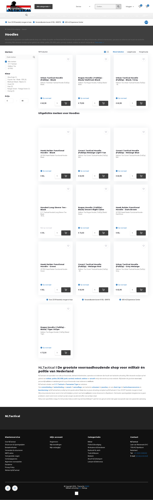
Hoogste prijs (143, 52)
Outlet (140, 16)
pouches (105, 387)
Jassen (24, 29)
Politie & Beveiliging (20, 16)
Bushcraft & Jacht (56, 16)
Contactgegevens (11, 459)
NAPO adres (9, 453)
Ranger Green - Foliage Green (17, 89)
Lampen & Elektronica (114, 16)
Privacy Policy (9, 467)
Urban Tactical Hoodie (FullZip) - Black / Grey (127, 79)
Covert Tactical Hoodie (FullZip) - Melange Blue (127, 152)
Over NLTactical (10, 442)
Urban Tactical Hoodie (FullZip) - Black (52, 79)
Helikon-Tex (10, 66)
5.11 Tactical (10, 64)
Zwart (9, 84)
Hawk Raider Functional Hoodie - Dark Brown (128, 208)
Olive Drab (11, 77)
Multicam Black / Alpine (15, 82)
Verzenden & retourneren (14, 450)
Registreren (54, 442)
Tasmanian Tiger (72, 384)
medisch (78, 378)
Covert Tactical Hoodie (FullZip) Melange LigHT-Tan (92, 152)
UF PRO (9, 68)
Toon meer (99, 42)
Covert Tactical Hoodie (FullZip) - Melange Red (89, 265)
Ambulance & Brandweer (38, 16)
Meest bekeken (118, 52)
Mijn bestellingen (55, 445)
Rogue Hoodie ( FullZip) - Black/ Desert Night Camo (91, 208)
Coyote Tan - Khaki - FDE (15, 79)
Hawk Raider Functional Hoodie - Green (52, 265)
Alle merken (10, 61)
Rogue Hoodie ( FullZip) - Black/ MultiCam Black (90, 79)
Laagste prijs (131, 52)
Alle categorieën (43, 6)
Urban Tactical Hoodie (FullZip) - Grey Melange (128, 265)
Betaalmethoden (11, 447)
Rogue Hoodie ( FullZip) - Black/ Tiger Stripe (53, 328)
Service (78, 6)
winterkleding (59, 387)
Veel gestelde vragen (12, 456)
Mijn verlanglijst (55, 447)
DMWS (87, 486)
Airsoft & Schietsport (96, 16)
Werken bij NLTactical (12, 470)
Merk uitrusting (130, 16)
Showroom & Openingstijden (15, 445)
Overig (9, 91)
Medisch (83, 16)
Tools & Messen (71, 16)
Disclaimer (8, 464)
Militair (7, 16)
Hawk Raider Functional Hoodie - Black (52, 152)
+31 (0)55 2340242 (140, 453)
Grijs (9, 86)
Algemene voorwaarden (13, 462)
